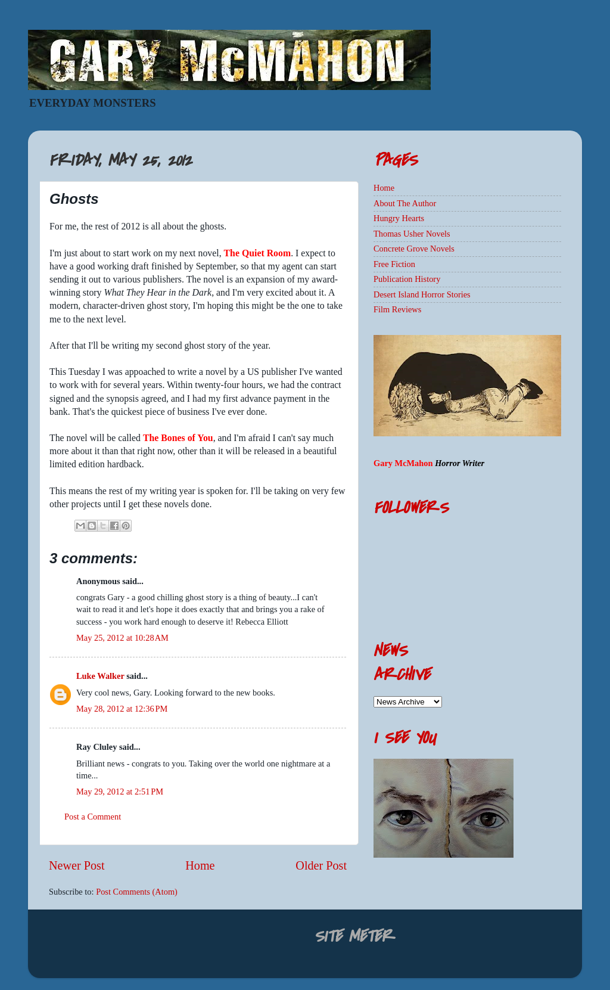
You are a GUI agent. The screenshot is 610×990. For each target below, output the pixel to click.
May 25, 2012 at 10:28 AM (122, 638)
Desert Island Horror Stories (422, 294)
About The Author (405, 203)
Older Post (321, 865)
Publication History (407, 279)
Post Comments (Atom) (137, 891)
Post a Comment (92, 816)
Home (199, 865)
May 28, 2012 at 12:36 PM (121, 708)
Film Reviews (397, 309)
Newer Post (77, 865)
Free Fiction (394, 264)
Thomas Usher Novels (412, 233)
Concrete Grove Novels (414, 248)
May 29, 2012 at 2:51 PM (119, 791)
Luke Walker (100, 676)
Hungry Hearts (399, 218)
